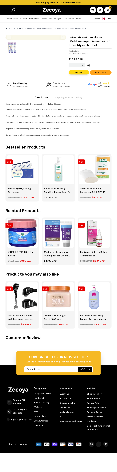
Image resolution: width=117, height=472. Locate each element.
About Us (64, 413)
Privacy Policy (93, 422)
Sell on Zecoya (67, 431)
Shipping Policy (94, 413)
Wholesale (65, 426)
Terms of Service (95, 435)
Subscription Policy (96, 426)
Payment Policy (94, 431)
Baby (50, 19)
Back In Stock (101, 72)
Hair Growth (24, 19)
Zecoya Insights (67, 422)
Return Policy (93, 417)
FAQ (62, 435)
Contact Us (65, 417)
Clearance (79, 19)
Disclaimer (92, 440)
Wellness (44, 19)
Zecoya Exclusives (12, 19)
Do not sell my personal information (98, 447)
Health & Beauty (34, 19)
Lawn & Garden (69, 19)
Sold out (78, 72)
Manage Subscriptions (71, 440)
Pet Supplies (58, 19)
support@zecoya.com (21, 438)
